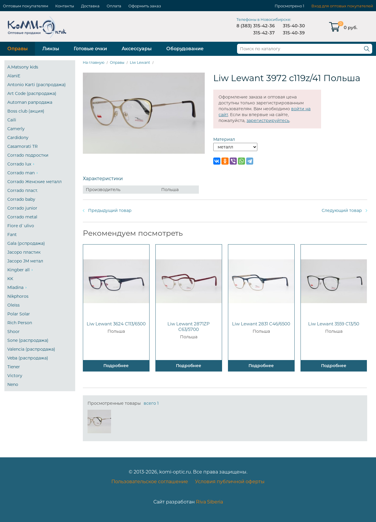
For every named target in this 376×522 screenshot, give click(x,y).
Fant (12, 234)
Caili (11, 120)
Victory (14, 375)
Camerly (16, 128)
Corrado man (21, 172)
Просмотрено (288, 6)
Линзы (50, 48)
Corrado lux (19, 164)
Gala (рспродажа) (26, 243)
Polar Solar (18, 314)
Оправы (17, 48)
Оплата (114, 6)
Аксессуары (137, 48)
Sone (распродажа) (27, 340)
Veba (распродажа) (27, 358)
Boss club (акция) (25, 111)
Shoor (13, 331)
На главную (93, 62)
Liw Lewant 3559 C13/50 (333, 324)
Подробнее (116, 365)
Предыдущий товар (110, 210)
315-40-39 (294, 33)
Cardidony (17, 137)
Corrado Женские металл (34, 181)
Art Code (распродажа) (31, 93)
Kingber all (18, 269)
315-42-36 (264, 26)
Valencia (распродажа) (31, 349)
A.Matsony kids (22, 67)
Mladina (15, 287)
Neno (12, 384)
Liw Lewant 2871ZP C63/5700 (188, 326)
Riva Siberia (209, 502)
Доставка (90, 6)
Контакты (64, 6)
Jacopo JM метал (25, 261)
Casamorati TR (22, 146)
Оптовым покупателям (25, 6)
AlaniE (13, 75)
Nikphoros (17, 296)
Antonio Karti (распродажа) (36, 84)
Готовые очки (90, 48)
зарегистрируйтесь (267, 120)
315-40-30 (294, 26)
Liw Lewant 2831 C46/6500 (261, 324)
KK (10, 278)
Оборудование (185, 48)
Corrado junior (22, 208)
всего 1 (151, 403)
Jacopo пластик (24, 252)
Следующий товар (342, 210)
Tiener (13, 366)
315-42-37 (264, 33)
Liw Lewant (140, 62)
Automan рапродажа (29, 102)
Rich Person (19, 322)
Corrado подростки (27, 155)
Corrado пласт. (22, 190)
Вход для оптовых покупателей (342, 6)
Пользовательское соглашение (149, 481)
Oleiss (13, 305)
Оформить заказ (144, 6)
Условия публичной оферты (230, 481)
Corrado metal (22, 217)
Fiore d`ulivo (20, 225)
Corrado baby (21, 199)
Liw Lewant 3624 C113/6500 (116, 324)
